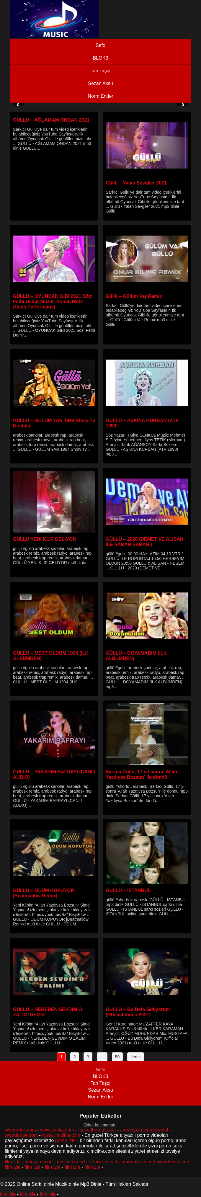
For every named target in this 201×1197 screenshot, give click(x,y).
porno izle (65, 1140)
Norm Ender (100, 96)
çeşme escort (71, 1161)
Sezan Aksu (100, 83)
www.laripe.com (21, 1135)
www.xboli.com (20, 1129)
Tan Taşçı (100, 70)
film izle (12, 1161)
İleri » (135, 1056)
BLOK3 (100, 58)
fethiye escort (103, 1161)
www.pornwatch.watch (146, 1129)
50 (117, 1056)
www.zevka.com (57, 1129)
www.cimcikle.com (61, 1135)
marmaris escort (139, 1161)
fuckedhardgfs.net (97, 1129)
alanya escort (39, 1161)
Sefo (100, 45)
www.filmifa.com (174, 1161)
